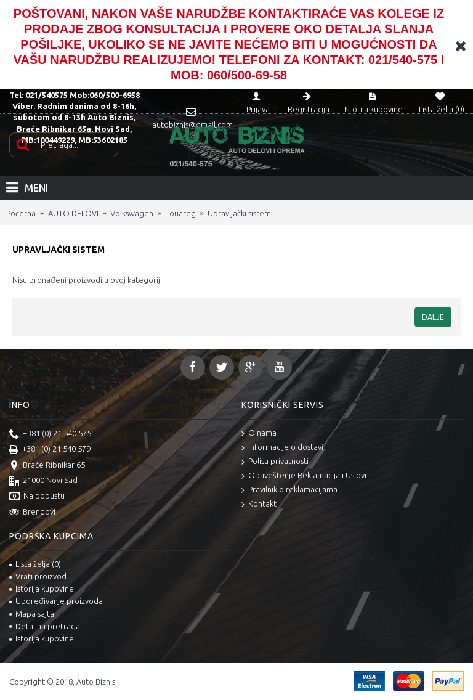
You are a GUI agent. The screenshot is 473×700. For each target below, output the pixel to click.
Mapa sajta (31, 613)
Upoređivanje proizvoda (56, 600)
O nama (259, 433)
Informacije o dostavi (282, 447)
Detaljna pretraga (44, 626)
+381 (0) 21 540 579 (50, 449)
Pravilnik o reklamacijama (289, 490)
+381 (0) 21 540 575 (50, 434)
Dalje (433, 317)
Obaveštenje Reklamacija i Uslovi (303, 476)
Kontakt (259, 504)
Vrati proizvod (38, 576)
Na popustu (37, 496)
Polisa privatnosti (275, 462)
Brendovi (32, 512)
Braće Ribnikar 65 (47, 465)
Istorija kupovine (41, 588)
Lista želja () (35, 564)
